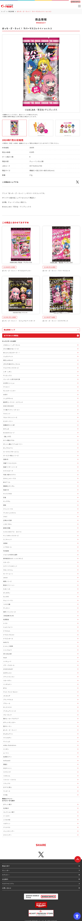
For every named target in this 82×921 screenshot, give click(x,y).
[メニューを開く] (79, 6)
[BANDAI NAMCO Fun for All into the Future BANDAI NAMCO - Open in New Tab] (75, 2)
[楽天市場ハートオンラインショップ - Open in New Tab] (41, 905)
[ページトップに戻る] (77, 859)
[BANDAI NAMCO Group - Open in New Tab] (41, 897)
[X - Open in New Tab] (77, 183)
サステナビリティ (8, 884)
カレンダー (6, 870)
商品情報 (11, 11)
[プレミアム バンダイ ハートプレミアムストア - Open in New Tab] (41, 913)
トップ (3, 11)
